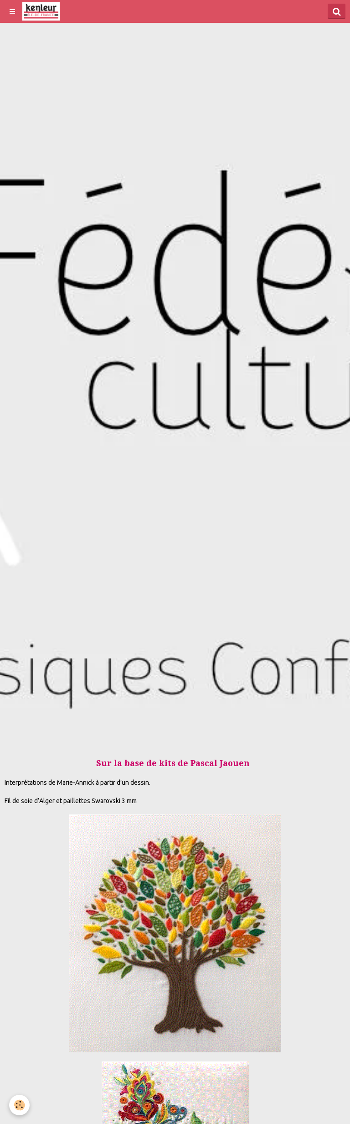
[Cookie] (19, 1105)
